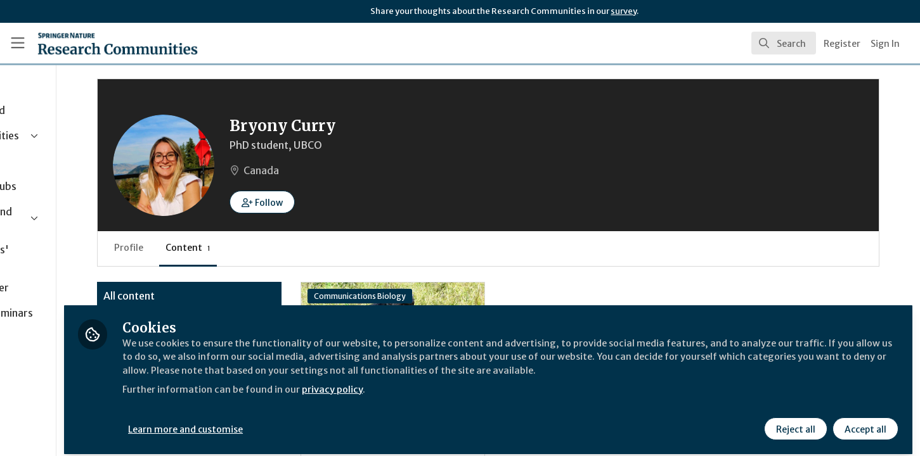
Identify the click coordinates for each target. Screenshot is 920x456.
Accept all (864, 422)
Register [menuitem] (842, 43)
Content (293, 247)
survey (624, 11)
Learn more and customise (292, 422)
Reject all (794, 422)
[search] (783, 43)
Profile (234, 247)
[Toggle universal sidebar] (18, 43)
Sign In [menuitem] (885, 43)
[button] (368, 202)
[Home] (101, 43)
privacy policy (451, 397)
